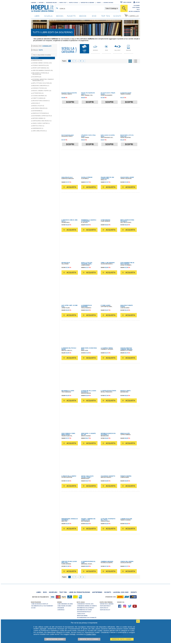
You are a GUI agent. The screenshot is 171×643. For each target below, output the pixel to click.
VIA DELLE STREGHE (86, 177)
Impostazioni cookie (55, 639)
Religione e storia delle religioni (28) (40, 73)
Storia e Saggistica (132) (40, 65)
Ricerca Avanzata (134, 11)
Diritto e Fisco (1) (38, 125)
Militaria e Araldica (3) (39, 108)
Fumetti (71, 16)
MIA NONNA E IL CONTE (68, 390)
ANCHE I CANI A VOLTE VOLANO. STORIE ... (87, 477)
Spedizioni (60, 607)
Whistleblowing (82, 615)
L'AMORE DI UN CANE (126, 518)
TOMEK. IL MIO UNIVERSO (108, 262)
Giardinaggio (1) (37, 128)
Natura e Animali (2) (38, 118)
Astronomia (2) (37, 110)
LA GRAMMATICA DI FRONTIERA (86, 306)
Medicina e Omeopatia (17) (40, 85)
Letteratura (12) (38, 93)
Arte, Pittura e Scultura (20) (42, 83)
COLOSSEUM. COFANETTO (108, 476)
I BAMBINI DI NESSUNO (107, 561)
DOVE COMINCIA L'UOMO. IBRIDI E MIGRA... (68, 434)
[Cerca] (124, 8)
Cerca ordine (127, 2)
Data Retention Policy (84, 611)
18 (80, 61)
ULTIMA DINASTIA (105, 220)
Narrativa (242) (37, 60)
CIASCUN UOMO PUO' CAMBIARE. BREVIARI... (126, 348)
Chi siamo (137, 5)
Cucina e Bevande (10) (39, 95)
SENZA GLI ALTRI (125, 433)
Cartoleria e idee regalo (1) (41, 120)
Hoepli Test (63, 2)
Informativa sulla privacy (85, 607)
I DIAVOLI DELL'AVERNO (126, 561)
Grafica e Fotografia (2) (40, 113)
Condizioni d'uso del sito (85, 603)
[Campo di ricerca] (82, 8)
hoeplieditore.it (105, 605)
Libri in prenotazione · (80, 592)
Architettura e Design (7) (41, 100)
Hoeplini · (53, 592)
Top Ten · (63, 592)
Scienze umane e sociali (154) (42, 63)
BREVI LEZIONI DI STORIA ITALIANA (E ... (127, 220)
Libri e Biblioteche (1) (39, 130)
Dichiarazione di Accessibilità (86, 617)
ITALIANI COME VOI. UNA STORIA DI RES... (107, 178)
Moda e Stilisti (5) (38, 105)
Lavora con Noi (108, 2)
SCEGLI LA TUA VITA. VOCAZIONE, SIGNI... (86, 263)
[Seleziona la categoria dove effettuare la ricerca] (111, 8)
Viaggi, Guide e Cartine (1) (41, 123)
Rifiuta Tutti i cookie (89, 639)
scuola (48, 16)
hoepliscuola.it (105, 609)
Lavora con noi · (121, 592)
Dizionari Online (51, 2)
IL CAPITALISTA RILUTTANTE (108, 390)
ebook (82, 16)
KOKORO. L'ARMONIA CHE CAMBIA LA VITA (88, 519)
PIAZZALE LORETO (125, 390)
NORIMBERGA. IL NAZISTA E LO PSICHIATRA (88, 220)
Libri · (39, 592)
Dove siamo (136, 7)
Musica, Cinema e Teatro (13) (41, 90)
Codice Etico (81, 613)
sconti (117, 16)
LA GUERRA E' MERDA (107, 348)
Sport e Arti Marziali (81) (40, 68)
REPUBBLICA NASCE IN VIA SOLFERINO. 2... (108, 434)
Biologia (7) (36, 103)
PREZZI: (38, 50)
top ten (105, 16)
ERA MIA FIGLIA (66, 262)
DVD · (45, 592)
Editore (41, 2)
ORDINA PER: (42, 46)
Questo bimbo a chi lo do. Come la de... (127, 135)
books (59, 16)
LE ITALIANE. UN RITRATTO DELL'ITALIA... (108, 519)
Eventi (99, 2)
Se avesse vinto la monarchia (69, 92)
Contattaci (60, 609)
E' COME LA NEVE (105, 305)
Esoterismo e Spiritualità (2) (42, 115)
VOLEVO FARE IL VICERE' (127, 177)
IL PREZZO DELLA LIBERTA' (69, 476)
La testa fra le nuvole (125, 92)
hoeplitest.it (104, 607)
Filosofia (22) (36, 76)
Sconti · (108, 592)
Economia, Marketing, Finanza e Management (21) (43, 80)
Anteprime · (97, 592)
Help (138, 9)
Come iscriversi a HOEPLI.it (39, 603)
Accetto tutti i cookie (121, 639)
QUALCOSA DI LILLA (67, 177)
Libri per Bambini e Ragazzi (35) (42, 70)
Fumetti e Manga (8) (38, 98)
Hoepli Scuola (73, 2)
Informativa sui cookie (84, 609)
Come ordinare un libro (65, 603)
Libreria (33, 2)
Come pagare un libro (64, 605)
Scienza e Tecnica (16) (39, 88)
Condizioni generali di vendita (87, 605)
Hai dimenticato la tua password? (42, 605)
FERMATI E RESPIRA (125, 476)
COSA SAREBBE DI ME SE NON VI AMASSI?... (127, 263)
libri (37, 16)
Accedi (138, 2)
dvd (94, 16)
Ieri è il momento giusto (68, 135)
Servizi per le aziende (87, 2)
